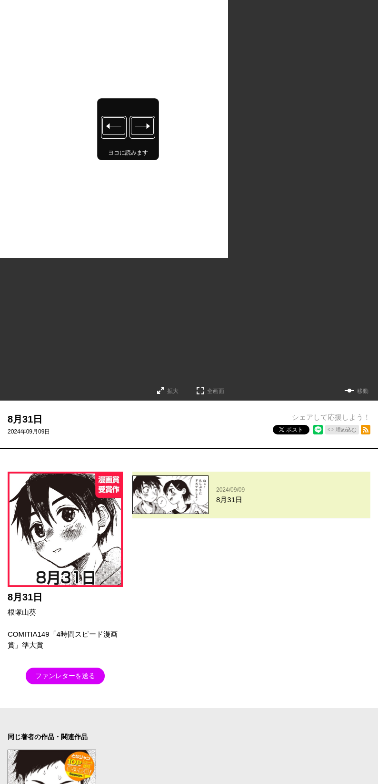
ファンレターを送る (65, 676)
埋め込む (346, 430)
